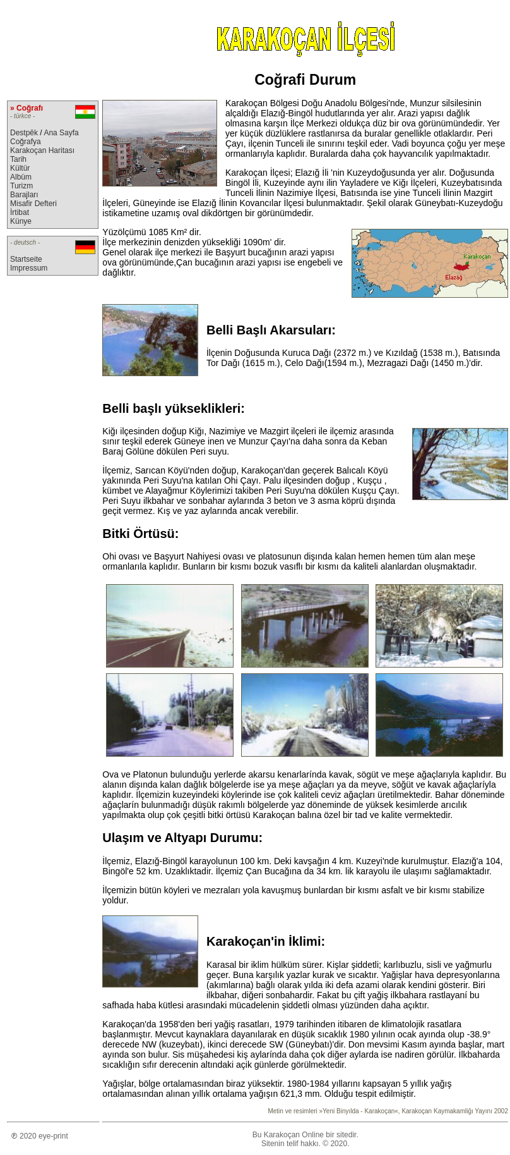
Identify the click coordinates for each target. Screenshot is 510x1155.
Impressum (28, 268)
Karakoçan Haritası (42, 150)
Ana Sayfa (61, 132)
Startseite (26, 259)
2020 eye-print (37, 1136)
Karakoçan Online (294, 1134)
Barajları (24, 194)
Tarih (18, 159)
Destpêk (24, 132)
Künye (21, 221)
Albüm (21, 177)
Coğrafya (25, 141)
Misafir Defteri (33, 203)
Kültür (20, 168)
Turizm (21, 185)
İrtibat (19, 212)
